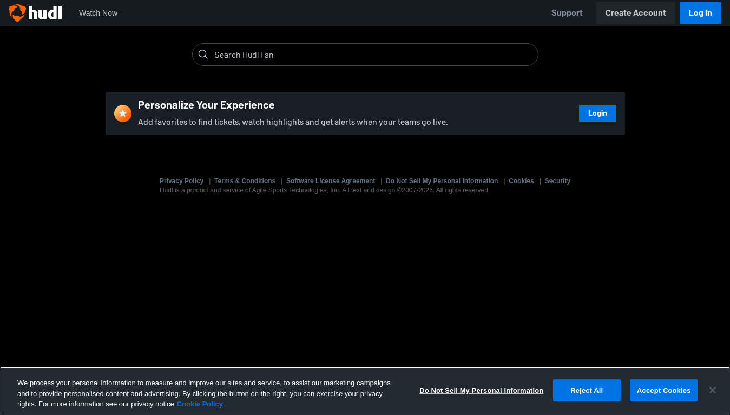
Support (567, 12)
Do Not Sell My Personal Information (442, 181)
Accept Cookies (663, 390)
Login (597, 113)
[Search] (374, 54)
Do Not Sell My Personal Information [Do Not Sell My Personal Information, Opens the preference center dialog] (481, 390)
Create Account (636, 12)
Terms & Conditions (244, 181)
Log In (700, 12)
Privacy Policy (181, 181)
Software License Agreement (330, 181)
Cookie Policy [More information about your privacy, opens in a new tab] (200, 404)
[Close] (713, 390)
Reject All (586, 390)
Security (557, 181)
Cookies (521, 181)
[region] (365, 391)
